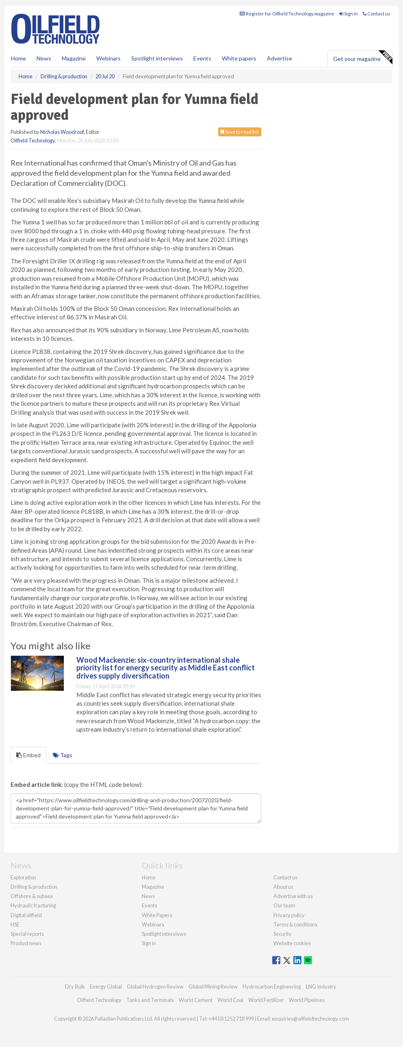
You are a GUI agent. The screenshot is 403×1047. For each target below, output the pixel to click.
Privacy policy (289, 915)
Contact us (376, 13)
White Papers (157, 915)
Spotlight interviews (157, 58)
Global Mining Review (213, 986)
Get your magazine (362, 58)
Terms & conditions (295, 924)
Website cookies (292, 943)
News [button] (44, 58)
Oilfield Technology (33, 140)
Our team (284, 905)
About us (283, 886)
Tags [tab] (62, 755)
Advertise (279, 58)
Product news (26, 943)
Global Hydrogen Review (155, 986)
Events (202, 58)
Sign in (348, 13)
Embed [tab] (28, 755)
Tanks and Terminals (150, 1000)
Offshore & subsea (32, 896)
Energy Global (106, 986)
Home (18, 58)
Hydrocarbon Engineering (272, 986)
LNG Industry (321, 986)
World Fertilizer (266, 1000)
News (148, 896)
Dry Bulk (75, 986)
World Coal (230, 1000)
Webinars (108, 58)
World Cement (195, 1000)
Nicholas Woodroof (62, 132)
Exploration (23, 877)
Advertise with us (293, 896)
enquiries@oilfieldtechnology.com (310, 1018)
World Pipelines (307, 1000)
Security (282, 934)
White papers (239, 58)
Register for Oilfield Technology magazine (287, 13)
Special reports (27, 934)
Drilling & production (34, 886)
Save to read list (240, 132)
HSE (15, 924)
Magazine (74, 58)
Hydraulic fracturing (33, 905)
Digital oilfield (26, 915)
